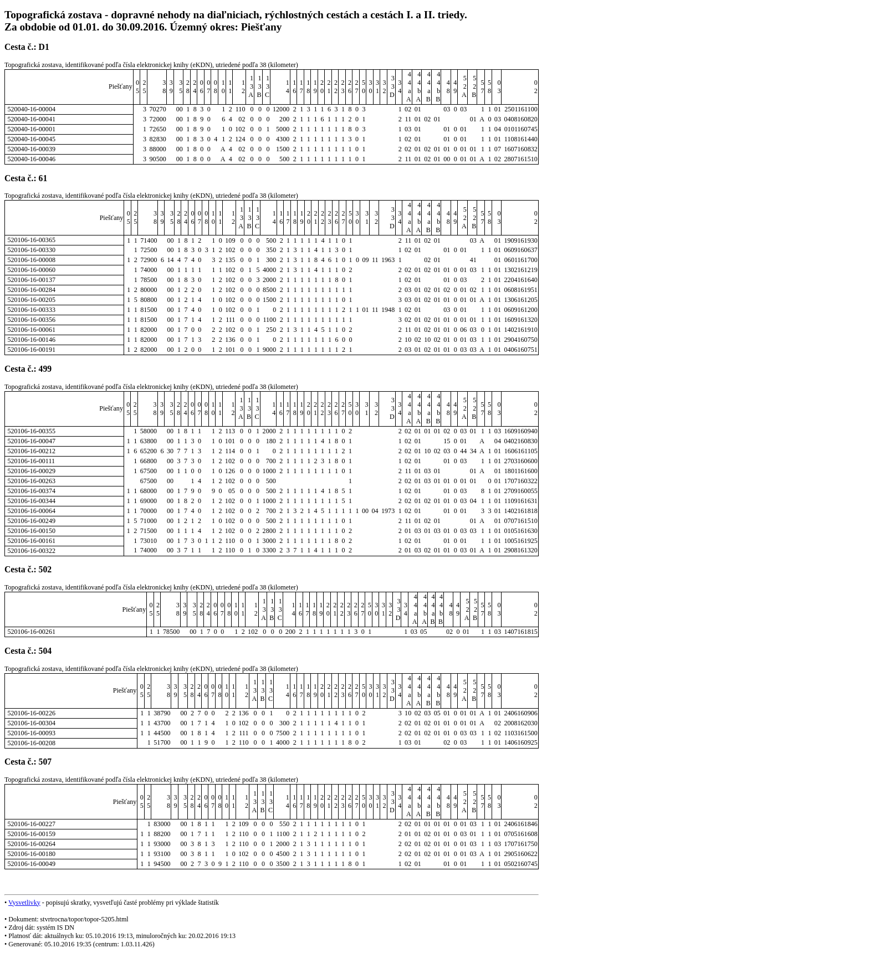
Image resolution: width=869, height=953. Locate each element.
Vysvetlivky (24, 902)
